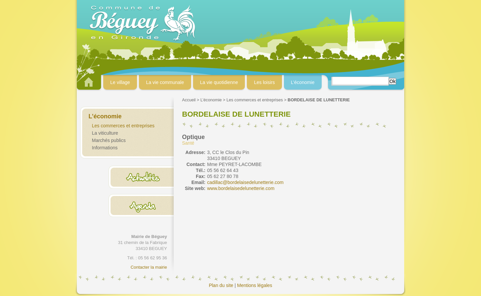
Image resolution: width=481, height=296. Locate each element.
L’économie (211, 100)
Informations (105, 147)
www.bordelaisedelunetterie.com (241, 188)
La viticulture (105, 133)
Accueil (189, 100)
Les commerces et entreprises (123, 125)
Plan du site (221, 285)
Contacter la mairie (149, 267)
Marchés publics (109, 140)
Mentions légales (254, 285)
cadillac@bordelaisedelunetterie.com (245, 182)
